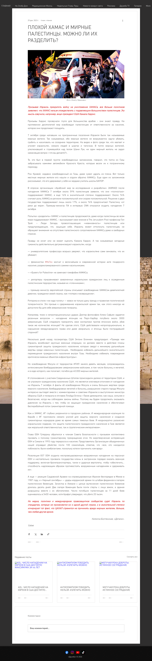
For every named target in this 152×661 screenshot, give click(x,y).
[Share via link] (48, 534)
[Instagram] (72, 652)
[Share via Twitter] (35, 534)
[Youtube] (78, 652)
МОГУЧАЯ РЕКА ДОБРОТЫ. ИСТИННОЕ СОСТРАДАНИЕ (116, 589)
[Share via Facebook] (29, 534)
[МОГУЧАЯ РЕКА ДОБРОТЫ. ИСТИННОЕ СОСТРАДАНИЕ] (118, 572)
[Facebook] (67, 652)
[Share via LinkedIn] (42, 534)
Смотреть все (132, 557)
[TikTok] (83, 652)
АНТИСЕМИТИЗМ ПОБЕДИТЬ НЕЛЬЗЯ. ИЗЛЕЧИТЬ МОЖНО (75, 589)
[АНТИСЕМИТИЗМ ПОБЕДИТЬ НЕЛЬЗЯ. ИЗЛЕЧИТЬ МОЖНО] (76, 572)
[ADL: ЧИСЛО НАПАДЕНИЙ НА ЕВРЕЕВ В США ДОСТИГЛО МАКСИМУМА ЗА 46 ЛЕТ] (34, 572)
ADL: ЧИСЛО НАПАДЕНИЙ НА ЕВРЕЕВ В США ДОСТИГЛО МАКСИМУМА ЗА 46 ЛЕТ (33, 589)
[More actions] (122, 20)
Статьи (31, 525)
